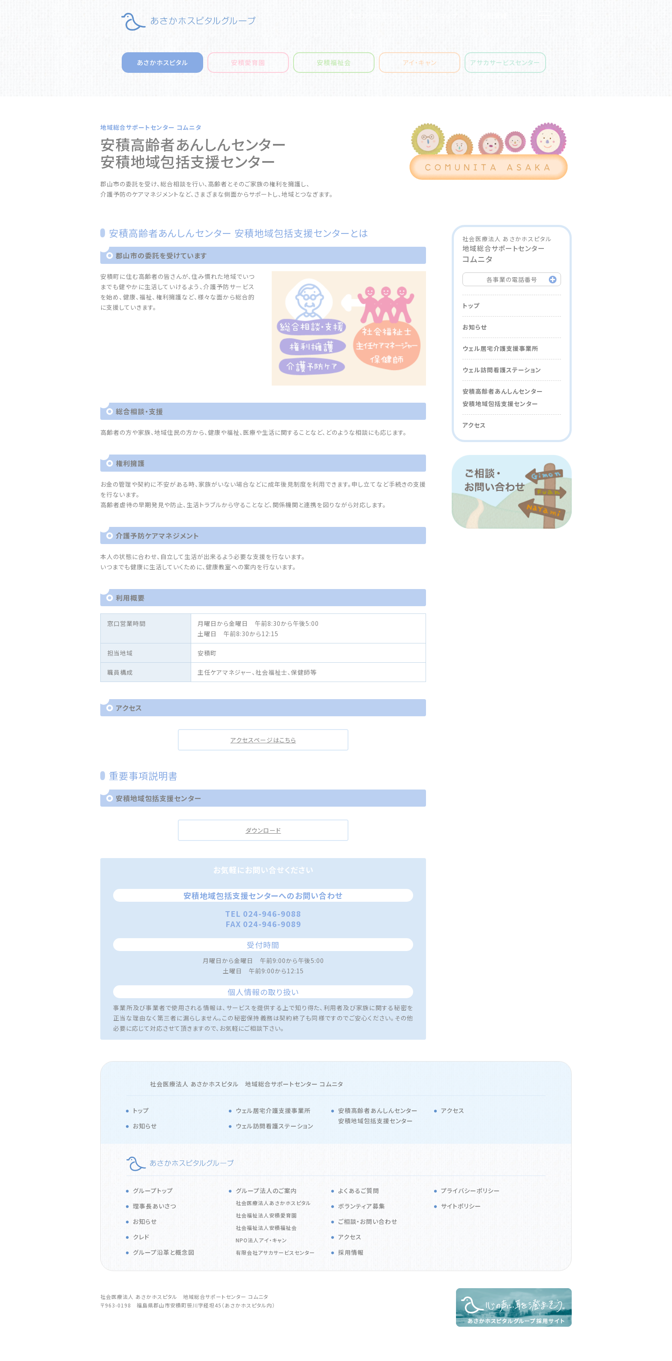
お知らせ (474, 327)
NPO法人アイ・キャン (261, 1240)
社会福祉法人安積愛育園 (266, 1215)
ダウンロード (263, 830)
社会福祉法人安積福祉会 (266, 1227)
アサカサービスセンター (505, 62)
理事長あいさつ (154, 1206)
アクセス (474, 425)
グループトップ (153, 1190)
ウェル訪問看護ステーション (501, 369)
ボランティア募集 (361, 1206)
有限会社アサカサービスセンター (275, 1252)
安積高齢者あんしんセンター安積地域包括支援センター (502, 397)
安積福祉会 (334, 62)
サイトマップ (440, 15)
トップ (471, 305)
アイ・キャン (420, 62)
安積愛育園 (248, 62)
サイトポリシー (461, 1206)
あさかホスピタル (374, 15)
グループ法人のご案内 (266, 1190)
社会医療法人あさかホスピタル (273, 1202)
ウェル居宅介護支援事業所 (500, 348)
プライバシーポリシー (470, 1190)
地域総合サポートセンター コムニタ (150, 127)
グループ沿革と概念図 (164, 1252)
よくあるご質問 (358, 1190)
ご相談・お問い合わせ (367, 1221)
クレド (141, 1236)
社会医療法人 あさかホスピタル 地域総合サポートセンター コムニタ (246, 1084)
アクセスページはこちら (263, 740)
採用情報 (493, 15)
